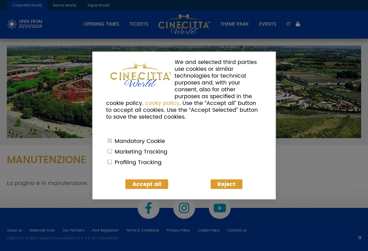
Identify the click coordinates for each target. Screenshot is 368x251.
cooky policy (162, 103)
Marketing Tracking (141, 151)
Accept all (147, 184)
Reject (226, 184)
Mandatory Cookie (140, 141)
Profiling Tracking (138, 162)
